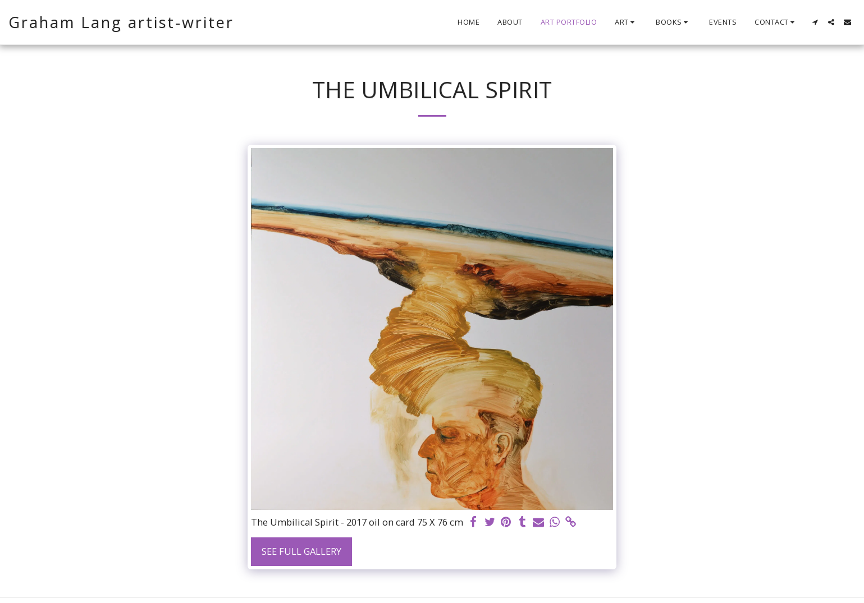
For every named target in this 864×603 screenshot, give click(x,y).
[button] (626, 22)
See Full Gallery (301, 551)
